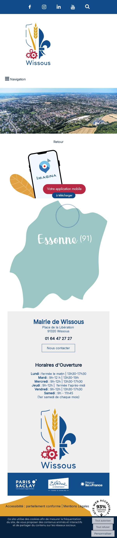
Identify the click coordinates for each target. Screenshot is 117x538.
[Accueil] (37, 44)
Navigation (18, 79)
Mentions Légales (76, 506)
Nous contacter (58, 348)
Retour (58, 142)
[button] (87, 6)
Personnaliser (102, 533)
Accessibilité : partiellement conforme (33, 506)
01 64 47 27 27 (58, 338)
